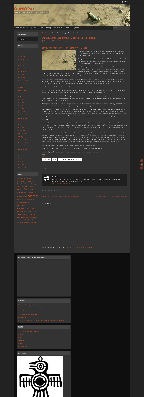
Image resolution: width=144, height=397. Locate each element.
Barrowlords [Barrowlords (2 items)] (20, 184)
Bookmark (58, 190)
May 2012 (21, 161)
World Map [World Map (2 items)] (33, 222)
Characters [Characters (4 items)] (21, 186)
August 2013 (22, 121)
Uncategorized (22, 346)
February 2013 (22, 133)
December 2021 (23, 50)
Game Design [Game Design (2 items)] (32, 206)
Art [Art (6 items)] (27, 181)
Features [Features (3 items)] (20, 206)
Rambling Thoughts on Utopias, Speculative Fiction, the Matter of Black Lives (41, 320)
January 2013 (22, 137)
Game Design (22, 340)
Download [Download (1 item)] (31, 192)
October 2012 (22, 146)
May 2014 (21, 106)
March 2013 (22, 130)
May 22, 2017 (56, 41)
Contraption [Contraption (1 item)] (20, 189)
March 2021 (22, 56)
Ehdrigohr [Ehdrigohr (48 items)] (32, 196)
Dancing (50, 190)
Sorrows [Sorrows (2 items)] (29, 217)
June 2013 (21, 124)
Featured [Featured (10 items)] (29, 202)
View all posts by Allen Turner (61, 183)
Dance (45, 190)
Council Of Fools (24, 9)
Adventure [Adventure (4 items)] (21, 179)
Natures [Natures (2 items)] (19, 217)
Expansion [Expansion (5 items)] (21, 203)
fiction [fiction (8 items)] (25, 205)
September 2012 (23, 149)
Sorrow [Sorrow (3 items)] (24, 217)
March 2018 (22, 78)
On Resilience (22, 317)
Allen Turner (47, 41)
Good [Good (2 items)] (18, 208)
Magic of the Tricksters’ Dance (27, 311)
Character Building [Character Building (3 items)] (30, 184)
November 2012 (23, 143)
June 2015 (21, 96)
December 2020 (23, 59)
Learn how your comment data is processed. (79, 247)
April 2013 (21, 127)
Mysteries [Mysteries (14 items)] (30, 214)
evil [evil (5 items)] (32, 199)
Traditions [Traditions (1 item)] (22, 220)
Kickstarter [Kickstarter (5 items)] (24, 211)
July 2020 (21, 68)
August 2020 (22, 65)
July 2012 (21, 155)
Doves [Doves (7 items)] (25, 192)
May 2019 (21, 75)
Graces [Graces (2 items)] (22, 208)
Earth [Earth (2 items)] (24, 196)
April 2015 (21, 102)
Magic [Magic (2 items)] (23, 214)
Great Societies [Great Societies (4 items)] (30, 208)
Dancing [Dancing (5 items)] (20, 192)
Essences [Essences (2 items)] (28, 200)
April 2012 (21, 164)
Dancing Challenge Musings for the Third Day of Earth (60, 196)
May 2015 (21, 99)
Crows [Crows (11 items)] (26, 189)
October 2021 (22, 53)
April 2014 (21, 109)
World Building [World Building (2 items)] (26, 222)
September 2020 (23, 62)
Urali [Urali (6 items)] (30, 219)
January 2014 (22, 112)
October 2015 (22, 90)
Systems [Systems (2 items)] (34, 217)
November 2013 (23, 115)
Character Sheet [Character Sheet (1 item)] (29, 186)
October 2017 (22, 84)
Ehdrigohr (21, 334)
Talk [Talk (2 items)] (18, 220)
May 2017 (21, 87)
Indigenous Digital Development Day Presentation (33, 308)
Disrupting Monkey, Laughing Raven (29, 305)
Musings (47, 33)
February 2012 (22, 168)
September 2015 (23, 93)
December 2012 (23, 140)
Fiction (20, 337)
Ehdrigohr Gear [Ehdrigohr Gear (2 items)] (21, 200)
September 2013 (23, 118)
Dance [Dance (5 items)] (31, 189)
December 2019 (23, 71)
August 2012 (22, 152)
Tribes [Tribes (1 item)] (26, 220)
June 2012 (21, 158)
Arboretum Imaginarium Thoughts (28, 331)
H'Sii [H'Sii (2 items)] (37, 208)
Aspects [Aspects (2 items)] (30, 181)
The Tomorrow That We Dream (27, 314)
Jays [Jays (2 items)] (18, 211)
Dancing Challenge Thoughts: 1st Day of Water (111, 196)
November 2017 (23, 81)
